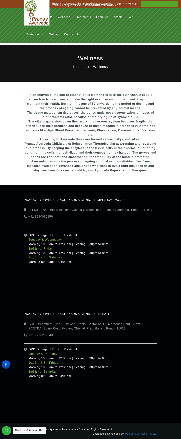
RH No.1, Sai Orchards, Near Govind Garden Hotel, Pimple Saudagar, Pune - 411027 (90, 209)
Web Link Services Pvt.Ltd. (141, 433)
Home (78, 67)
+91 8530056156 (41, 216)
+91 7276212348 (41, 335)
